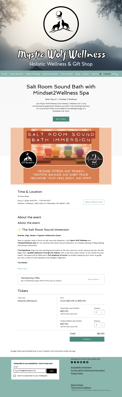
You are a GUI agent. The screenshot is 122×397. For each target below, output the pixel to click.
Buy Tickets (61, 119)
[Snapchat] (87, 362)
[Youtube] (81, 362)
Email (16, 367)
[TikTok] (72, 362)
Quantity (97, 308)
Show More (22, 269)
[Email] (29, 371)
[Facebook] (78, 362)
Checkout (87, 339)
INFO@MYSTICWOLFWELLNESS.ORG (85, 359)
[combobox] (99, 312)
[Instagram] (75, 362)
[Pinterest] (84, 362)
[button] (117, 73)
